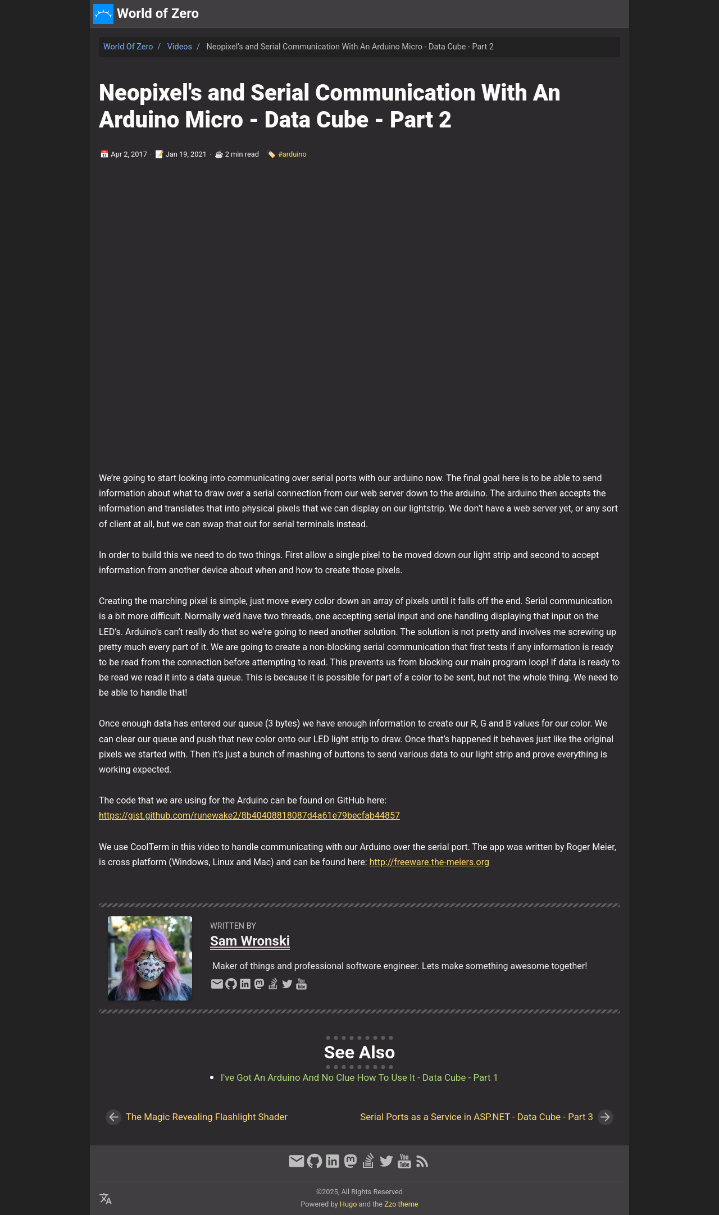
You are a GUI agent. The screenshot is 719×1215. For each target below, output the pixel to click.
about (573, 13)
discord (609, 13)
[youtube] (301, 987)
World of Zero (128, 47)
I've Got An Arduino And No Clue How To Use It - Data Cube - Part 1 (359, 1077)
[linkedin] (245, 987)
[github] (231, 987)
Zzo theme (401, 1204)
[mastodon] (259, 987)
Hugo (348, 1204)
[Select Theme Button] (544, 14)
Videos (179, 47)
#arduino (292, 154)
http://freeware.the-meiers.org (429, 862)
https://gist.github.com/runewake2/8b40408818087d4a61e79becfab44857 (249, 815)
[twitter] (287, 987)
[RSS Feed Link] (422, 1166)
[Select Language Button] (105, 1199)
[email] (217, 987)
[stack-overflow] (273, 987)
